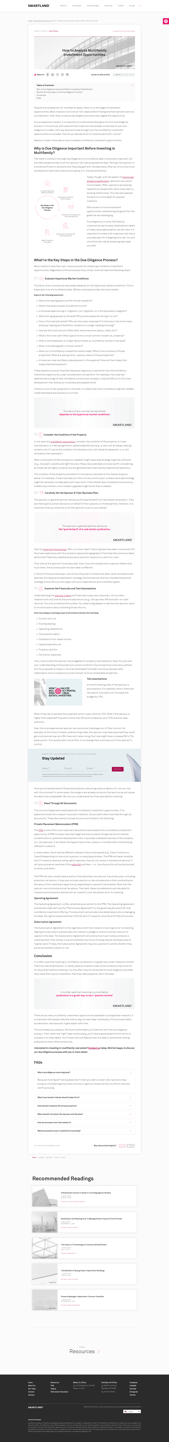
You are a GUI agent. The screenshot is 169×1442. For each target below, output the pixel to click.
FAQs (38, 98)
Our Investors (77, 6)
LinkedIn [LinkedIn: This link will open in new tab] (41, 1157)
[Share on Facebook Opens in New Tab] (48, 74)
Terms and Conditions (135, 1407)
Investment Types (93, 6)
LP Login (132, 6)
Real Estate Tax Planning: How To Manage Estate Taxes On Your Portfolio (91, 1219)
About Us (63, 6)
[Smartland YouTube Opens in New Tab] (133, 1389)
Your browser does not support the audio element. (124, 75)
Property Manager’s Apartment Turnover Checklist (82, 1296)
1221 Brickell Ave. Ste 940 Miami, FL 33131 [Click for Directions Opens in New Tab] (84, 1387)
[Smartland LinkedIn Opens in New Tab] (133, 1386)
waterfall (76, 864)
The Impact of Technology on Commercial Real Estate (84, 1245)
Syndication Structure (78, 1201)
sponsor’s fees (63, 595)
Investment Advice (129, 31)
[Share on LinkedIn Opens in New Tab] (52, 74)
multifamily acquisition (62, 441)
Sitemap (111, 1407)
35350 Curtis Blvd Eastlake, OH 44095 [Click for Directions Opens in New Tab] (109, 1387)
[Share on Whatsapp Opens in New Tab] (61, 74)
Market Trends (71, 1253)
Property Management (73, 1305)
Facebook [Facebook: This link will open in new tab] (49, 1157)
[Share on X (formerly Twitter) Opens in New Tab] (56, 74)
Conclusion (41, 95)
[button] (166, 21)
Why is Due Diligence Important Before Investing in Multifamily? (64, 89)
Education (116, 31)
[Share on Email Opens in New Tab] (66, 74)
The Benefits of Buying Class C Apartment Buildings (83, 1271)
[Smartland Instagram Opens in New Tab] (134, 1392)
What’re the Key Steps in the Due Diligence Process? (59, 92)
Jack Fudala (53, 31)
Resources (108, 6)
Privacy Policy (124, 1407)
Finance (121, 31)
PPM (40, 830)
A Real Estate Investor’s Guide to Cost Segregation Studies (86, 1193)
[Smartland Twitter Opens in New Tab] (133, 1395)
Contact (120, 6)
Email (63, 1157)
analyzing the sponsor (55, 549)
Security (117, 1407)
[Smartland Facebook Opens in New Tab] (133, 1382)
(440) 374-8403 (108, 1392)
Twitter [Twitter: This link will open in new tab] (57, 1157)
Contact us (94, 1048)
